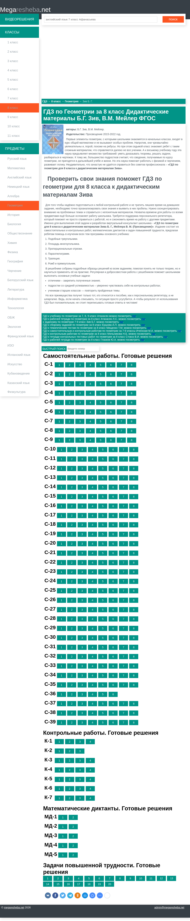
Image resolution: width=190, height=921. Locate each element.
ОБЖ (11, 321)
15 (58, 887)
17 (78, 887)
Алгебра (13, 199)
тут (134, 319)
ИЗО (10, 349)
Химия (12, 246)
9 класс (12, 120)
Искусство (14, 367)
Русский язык (17, 162)
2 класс (12, 55)
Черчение (14, 274)
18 (89, 887)
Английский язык (19, 181)
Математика (16, 171)
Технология (15, 311)
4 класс (12, 74)
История (13, 218)
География (15, 265)
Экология (14, 330)
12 (161, 881)
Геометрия (15, 209)
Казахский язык (18, 386)
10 (140, 881)
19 (99, 887)
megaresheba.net (14, 910)
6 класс (12, 92)
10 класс (13, 130)
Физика (12, 255)
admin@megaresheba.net (169, 910)
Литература (15, 293)
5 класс (12, 83)
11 (151, 881)
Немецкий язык (18, 190)
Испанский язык (18, 358)
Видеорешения (19, 22)
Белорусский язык (20, 283)
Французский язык (20, 339)
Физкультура (16, 395)
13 (171, 881)
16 (68, 887)
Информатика (17, 302)
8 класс (12, 111)
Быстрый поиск (54, 352)
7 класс (12, 102)
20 (109, 887)
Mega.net (25, 11)
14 (47, 887)
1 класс (12, 46)
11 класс (13, 139)
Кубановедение (18, 377)
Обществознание (19, 237)
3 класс (12, 64)
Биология (14, 227)
